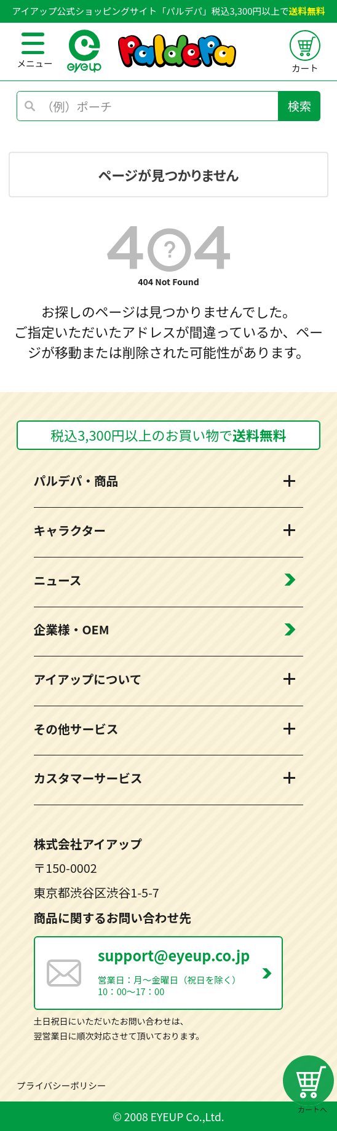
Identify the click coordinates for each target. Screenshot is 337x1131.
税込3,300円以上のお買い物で (168, 434)
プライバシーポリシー (61, 1085)
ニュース (58, 580)
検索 (299, 105)
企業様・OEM (71, 629)
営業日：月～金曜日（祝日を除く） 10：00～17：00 (190, 971)
